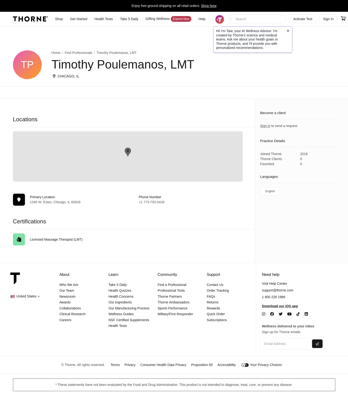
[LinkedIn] (306, 314)
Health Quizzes (120, 290)
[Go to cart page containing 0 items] (343, 19)
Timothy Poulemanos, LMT (117, 53)
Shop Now (209, 6)
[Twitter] (281, 314)
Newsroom (67, 296)
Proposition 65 (202, 365)
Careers (65, 320)
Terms (115, 365)
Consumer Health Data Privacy (163, 365)
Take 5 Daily (118, 285)
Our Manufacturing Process (129, 308)
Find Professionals (78, 53)
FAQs (211, 296)
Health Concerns (121, 296)
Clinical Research (72, 314)
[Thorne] (30, 19)
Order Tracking (218, 290)
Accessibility (227, 365)
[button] (25, 296)
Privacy (130, 365)
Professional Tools (171, 290)
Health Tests (118, 326)
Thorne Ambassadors (173, 302)
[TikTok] (298, 314)
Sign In (328, 19)
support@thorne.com (277, 290)
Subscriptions (217, 320)
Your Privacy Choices (262, 365)
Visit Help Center (274, 283)
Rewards (213, 308)
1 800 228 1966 (273, 297)
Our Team (66, 290)
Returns (212, 302)
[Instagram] (263, 314)
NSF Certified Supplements (129, 320)
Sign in (265, 126)
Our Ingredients (120, 302)
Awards (65, 302)
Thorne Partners (170, 296)
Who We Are (68, 285)
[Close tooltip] (288, 30)
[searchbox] (256, 19)
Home (56, 53)
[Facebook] (272, 314)
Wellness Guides (121, 314)
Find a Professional (172, 285)
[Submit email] (317, 343)
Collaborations (70, 308)
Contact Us (215, 285)
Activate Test (302, 19)
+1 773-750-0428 (152, 202)
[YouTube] (289, 314)
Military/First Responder (175, 314)
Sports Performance (173, 308)
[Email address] (285, 344)
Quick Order (216, 314)
